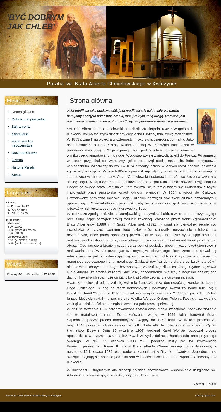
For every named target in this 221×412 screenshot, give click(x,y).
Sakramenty (21, 126)
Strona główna (23, 112)
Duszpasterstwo (24, 153)
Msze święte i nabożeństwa (22, 143)
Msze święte (13, 219)
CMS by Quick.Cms (205, 395)
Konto (16, 175)
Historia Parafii (23, 167)
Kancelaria (20, 134)
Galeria (17, 160)
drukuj (212, 384)
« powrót (198, 384)
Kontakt (10, 202)
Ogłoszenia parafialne (29, 119)
